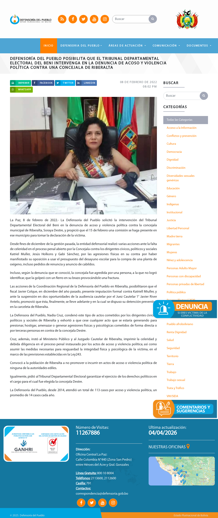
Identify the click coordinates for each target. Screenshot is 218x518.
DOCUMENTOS (198, 45)
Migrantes (173, 244)
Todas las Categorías (179, 120)
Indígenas (173, 204)
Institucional (174, 212)
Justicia (171, 220)
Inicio (48, 45)
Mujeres (172, 252)
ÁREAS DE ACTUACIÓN (126, 45)
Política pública (176, 292)
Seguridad (173, 348)
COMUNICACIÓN (165, 45)
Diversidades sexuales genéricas (181, 178)
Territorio (172, 356)
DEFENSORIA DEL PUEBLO (80, 45)
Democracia (174, 152)
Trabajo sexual (176, 380)
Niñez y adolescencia (180, 260)
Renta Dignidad (176, 332)
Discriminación (176, 168)
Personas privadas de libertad (185, 284)
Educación (173, 188)
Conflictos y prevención (181, 136)
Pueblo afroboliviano (180, 324)
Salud (170, 340)
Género (171, 196)
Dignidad (172, 159)
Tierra (170, 364)
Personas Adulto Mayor (182, 268)
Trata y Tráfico (175, 388)
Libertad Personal (178, 228)
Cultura (171, 144)
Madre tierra (174, 236)
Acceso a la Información (181, 128)
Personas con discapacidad (184, 276)
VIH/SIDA (172, 396)
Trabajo (171, 372)
